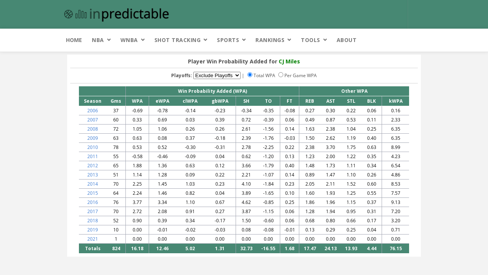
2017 (92, 211)
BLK (371, 101)
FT (289, 101)
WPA (137, 101)
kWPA (396, 101)
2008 (92, 129)
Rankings (269, 40)
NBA (98, 40)
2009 (92, 138)
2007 (92, 119)
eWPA (162, 101)
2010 (92, 147)
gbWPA (220, 101)
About (347, 40)
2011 (92, 156)
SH (246, 101)
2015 (92, 193)
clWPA (190, 101)
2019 (92, 229)
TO (268, 101)
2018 (92, 220)
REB (309, 101)
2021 (92, 239)
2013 (92, 174)
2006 (92, 110)
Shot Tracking (177, 40)
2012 (92, 165)
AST (330, 101)
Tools (310, 40)
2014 (92, 184)
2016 (92, 202)
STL (351, 101)
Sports (228, 40)
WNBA (129, 40)
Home (74, 40)
